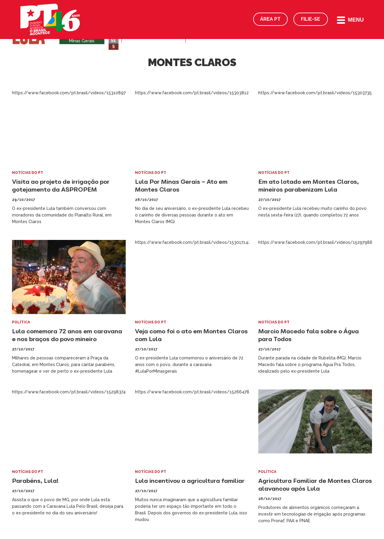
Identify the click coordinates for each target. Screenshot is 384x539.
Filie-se (310, 19)
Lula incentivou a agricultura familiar (189, 480)
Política (21, 322)
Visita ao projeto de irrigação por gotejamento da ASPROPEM (61, 185)
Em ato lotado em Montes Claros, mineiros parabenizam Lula (308, 185)
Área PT (270, 19)
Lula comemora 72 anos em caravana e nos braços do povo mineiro (67, 335)
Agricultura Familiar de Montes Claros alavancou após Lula (315, 484)
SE (113, 40)
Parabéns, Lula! (35, 480)
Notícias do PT (27, 173)
